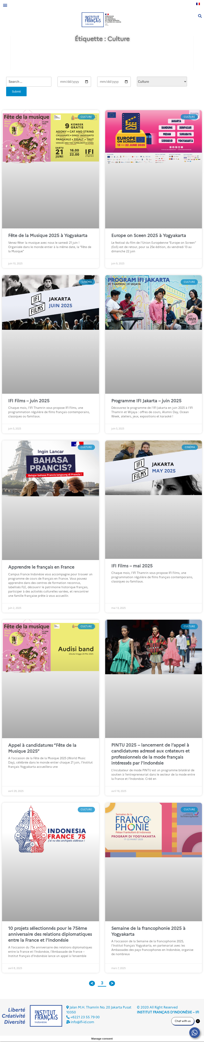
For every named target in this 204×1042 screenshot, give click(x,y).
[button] (5, 5)
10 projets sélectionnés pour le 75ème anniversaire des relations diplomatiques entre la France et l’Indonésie (50, 934)
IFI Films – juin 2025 (29, 400)
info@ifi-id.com (82, 1022)
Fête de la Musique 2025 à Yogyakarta (47, 235)
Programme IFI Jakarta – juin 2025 (146, 400)
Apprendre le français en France (41, 567)
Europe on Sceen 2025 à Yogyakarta (148, 235)
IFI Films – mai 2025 (132, 565)
